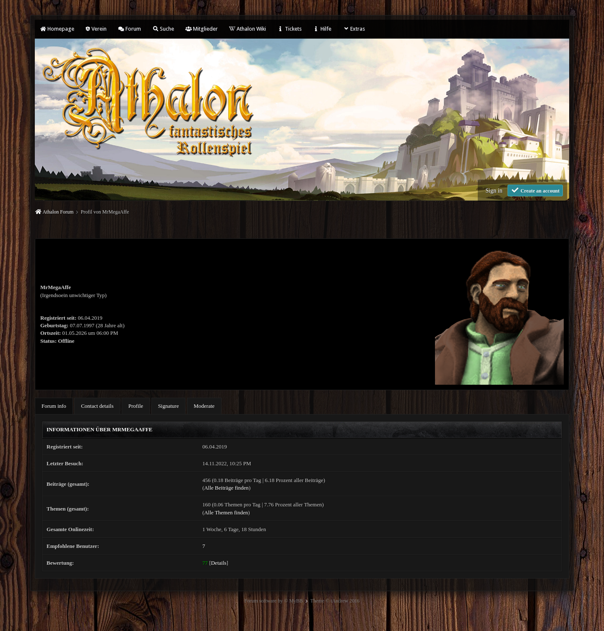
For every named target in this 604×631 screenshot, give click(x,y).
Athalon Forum (58, 212)
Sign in (494, 191)
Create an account (535, 190)
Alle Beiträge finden (226, 488)
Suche (163, 29)
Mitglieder (201, 29)
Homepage (57, 29)
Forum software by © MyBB (274, 601)
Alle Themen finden (226, 512)
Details (218, 563)
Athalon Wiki (247, 29)
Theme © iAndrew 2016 (334, 601)
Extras (354, 29)
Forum (129, 29)
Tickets (289, 29)
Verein (96, 29)
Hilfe (322, 29)
